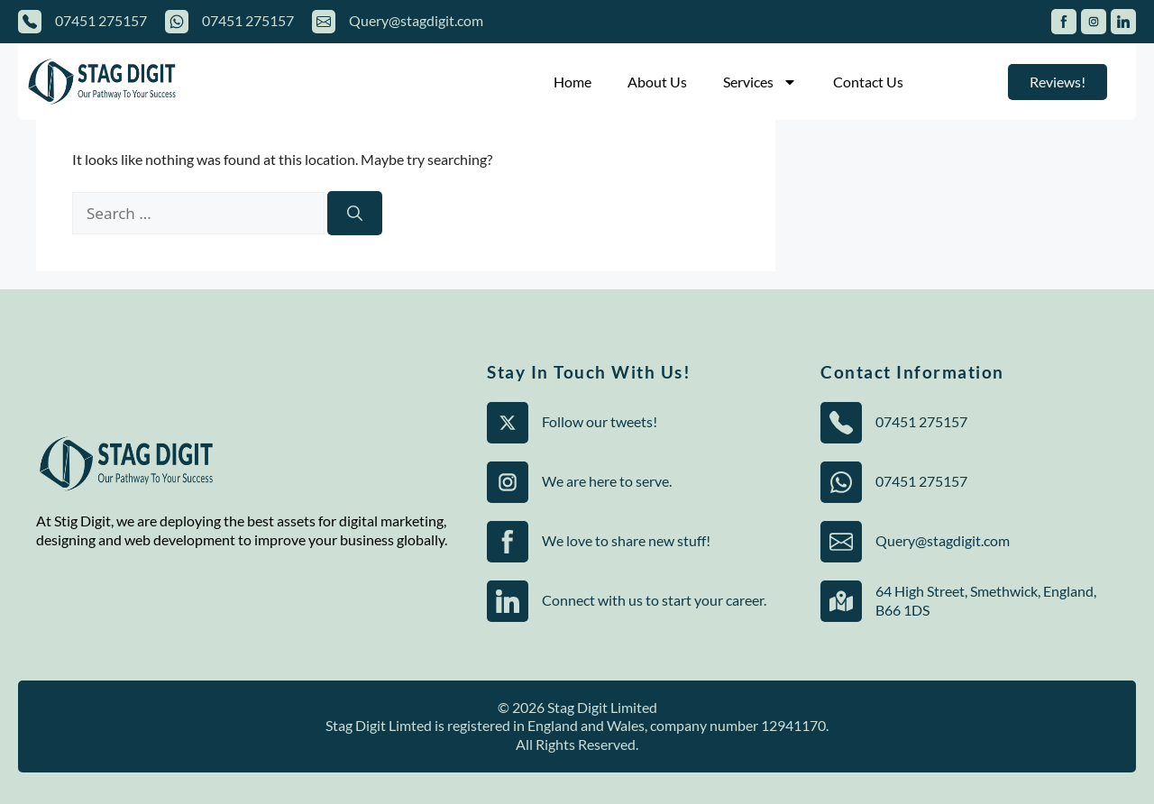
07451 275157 (101, 20)
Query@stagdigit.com (416, 20)
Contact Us (868, 81)
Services (760, 82)
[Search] (354, 213)
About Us (657, 81)
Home (572, 81)
